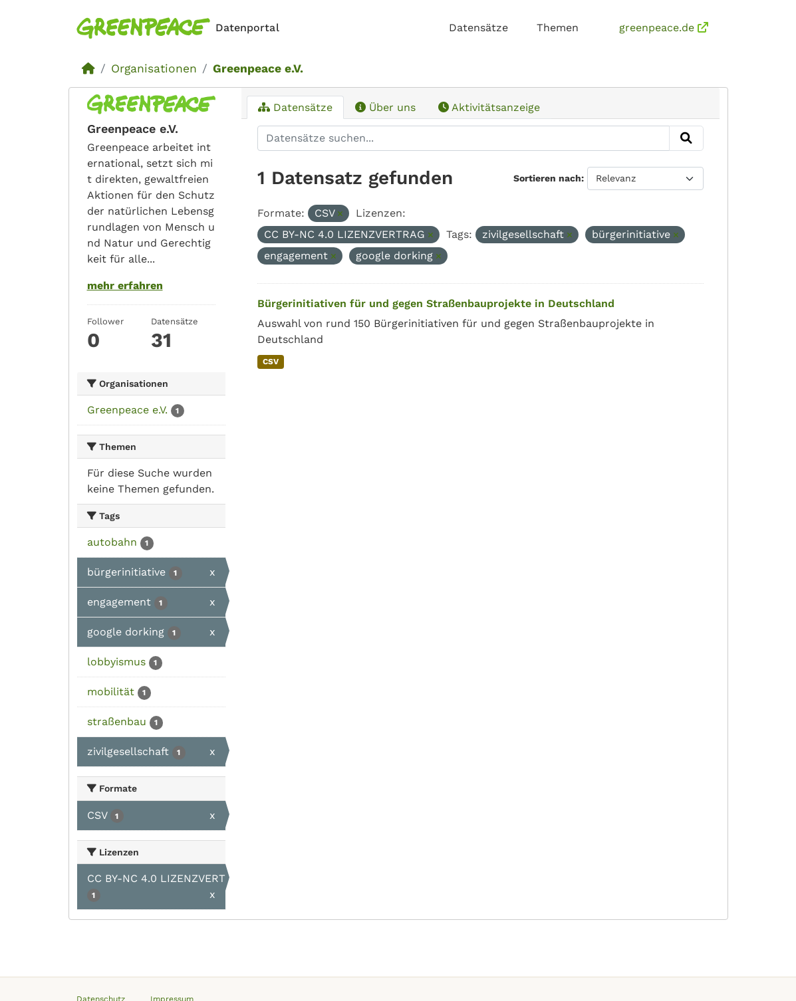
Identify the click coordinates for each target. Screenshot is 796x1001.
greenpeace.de (663, 27)
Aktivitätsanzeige (489, 107)
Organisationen (154, 68)
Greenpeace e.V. (258, 68)
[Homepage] (180, 28)
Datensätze (478, 27)
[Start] (88, 68)
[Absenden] (686, 138)
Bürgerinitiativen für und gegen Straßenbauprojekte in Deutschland (435, 303)
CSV (271, 361)
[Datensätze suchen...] (463, 138)
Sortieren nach (547, 178)
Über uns (385, 107)
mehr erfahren (125, 285)
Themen (558, 27)
